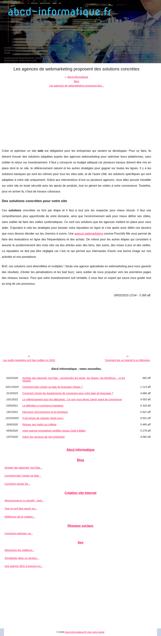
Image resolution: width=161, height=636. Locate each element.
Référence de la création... (20, 516)
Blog (76, 81)
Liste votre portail (95, 632)
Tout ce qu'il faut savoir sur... (21, 508)
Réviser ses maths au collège (39, 424)
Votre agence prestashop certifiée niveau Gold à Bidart (54, 430)
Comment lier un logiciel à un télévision (127, 360)
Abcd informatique (77, 77)
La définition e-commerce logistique (42, 405)
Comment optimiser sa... (19, 533)
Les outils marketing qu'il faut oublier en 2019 (29, 360)
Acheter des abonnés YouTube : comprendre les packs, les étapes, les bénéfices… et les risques (73, 379)
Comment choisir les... (17, 483)
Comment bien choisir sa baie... (23, 475)
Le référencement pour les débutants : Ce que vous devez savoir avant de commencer (72, 399)
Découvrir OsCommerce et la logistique (45, 412)
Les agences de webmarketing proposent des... (76, 85)
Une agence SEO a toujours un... (24, 566)
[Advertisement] (76, 115)
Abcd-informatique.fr (75, 632)
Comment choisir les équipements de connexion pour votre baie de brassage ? (67, 393)
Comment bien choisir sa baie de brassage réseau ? (52, 387)
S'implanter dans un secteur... (22, 558)
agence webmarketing (89, 233)
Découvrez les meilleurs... (19, 550)
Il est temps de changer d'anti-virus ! (43, 418)
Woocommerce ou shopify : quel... (24, 500)
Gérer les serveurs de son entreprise (43, 437)
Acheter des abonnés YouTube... (23, 467)
